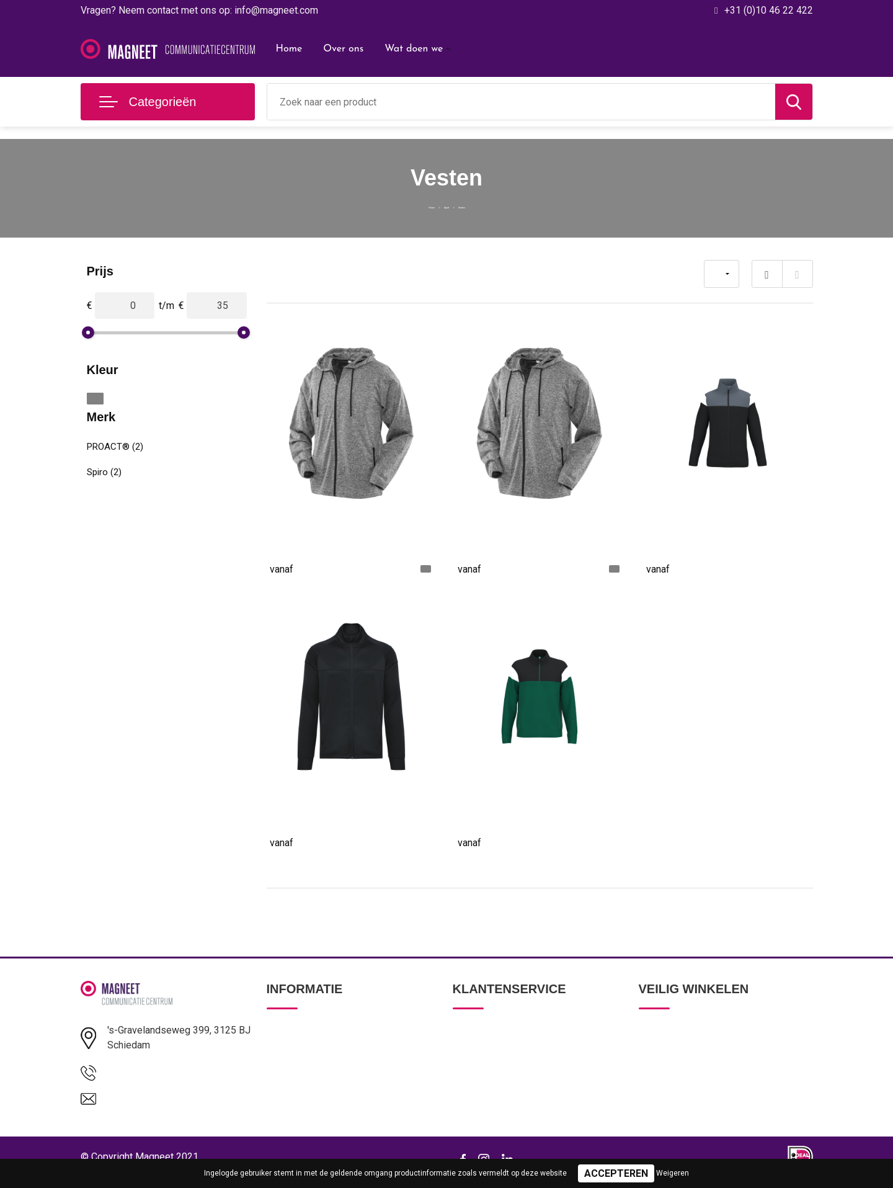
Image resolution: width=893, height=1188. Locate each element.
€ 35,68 (489, 841)
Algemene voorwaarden (687, 1030)
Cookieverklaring (672, 1083)
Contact (469, 1030)
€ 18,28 (301, 567)
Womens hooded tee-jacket (330, 536)
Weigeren (672, 1173)
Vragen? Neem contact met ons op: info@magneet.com (199, 10)
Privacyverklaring (672, 1057)
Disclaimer (660, 1110)
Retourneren (478, 1083)
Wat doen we (413, 49)
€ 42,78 (301, 841)
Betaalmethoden (486, 1057)
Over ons (343, 49)
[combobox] (521, 102)
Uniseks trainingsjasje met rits (523, 810)
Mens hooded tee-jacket (511, 536)
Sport (444, 205)
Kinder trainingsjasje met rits (708, 536)
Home (289, 49)
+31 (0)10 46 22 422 (768, 10)
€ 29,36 (677, 567)
